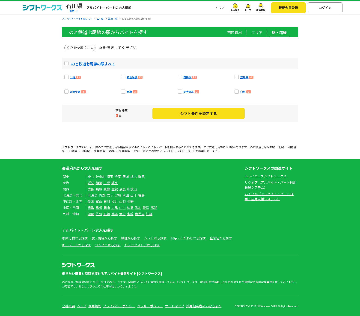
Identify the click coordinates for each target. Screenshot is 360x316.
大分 (122, 214)
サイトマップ (174, 306)
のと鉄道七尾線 (110, 147)
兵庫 (99, 189)
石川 (107, 201)
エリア (256, 32)
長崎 (107, 214)
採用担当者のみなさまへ (204, 306)
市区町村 (234, 32)
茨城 (125, 176)
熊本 (114, 214)
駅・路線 (279, 32)
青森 (102, 195)
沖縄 (149, 214)
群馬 (141, 176)
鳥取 (91, 207)
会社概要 (68, 306)
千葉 (118, 176)
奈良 (122, 189)
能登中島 (99, 151)
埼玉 (110, 176)
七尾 (281, 147)
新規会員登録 (288, 7)
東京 (91, 176)
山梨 (122, 201)
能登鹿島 (124, 151)
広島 (114, 207)
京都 (107, 189)
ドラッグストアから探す (142, 245)
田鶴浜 (73, 151)
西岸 (112, 151)
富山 (99, 201)
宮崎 (130, 214)
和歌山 (132, 189)
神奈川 (100, 176)
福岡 (91, 214)
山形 (133, 195)
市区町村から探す (75, 238)
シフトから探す (155, 238)
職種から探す (130, 238)
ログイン (324, 7)
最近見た (235, 10)
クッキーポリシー (150, 306)
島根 (99, 207)
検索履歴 (260, 10)
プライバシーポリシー (119, 306)
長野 (130, 201)
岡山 (107, 207)
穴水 (137, 151)
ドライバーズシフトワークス (265, 176)
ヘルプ (220, 8)
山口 (122, 207)
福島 (141, 195)
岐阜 (114, 182)
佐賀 (99, 214)
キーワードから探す (76, 245)
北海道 (93, 195)
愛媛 (146, 207)
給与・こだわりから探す (188, 238)
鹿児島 (140, 214)
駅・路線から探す (104, 238)
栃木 (133, 176)
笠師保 (85, 151)
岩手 (110, 195)
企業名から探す (221, 238)
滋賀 (114, 189)
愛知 (91, 182)
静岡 (99, 182)
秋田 (125, 195)
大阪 (91, 189)
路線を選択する (81, 47)
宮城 (118, 195)
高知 (154, 207)
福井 (114, 201)
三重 (107, 182)
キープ (247, 10)
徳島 (130, 207)
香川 (138, 207)
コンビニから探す (108, 245)
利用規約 (94, 306)
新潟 (91, 201)
